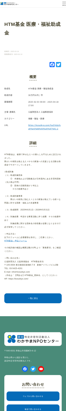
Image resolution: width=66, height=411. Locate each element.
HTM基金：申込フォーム (15, 241)
